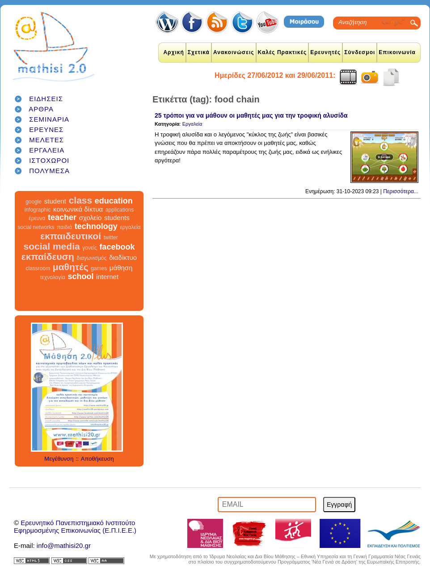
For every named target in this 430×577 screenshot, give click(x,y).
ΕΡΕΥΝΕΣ (46, 129)
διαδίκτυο (123, 257)
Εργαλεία (192, 124)
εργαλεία (130, 227)
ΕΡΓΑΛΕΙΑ (46, 150)
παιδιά (64, 227)
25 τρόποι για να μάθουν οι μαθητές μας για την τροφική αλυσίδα (251, 115)
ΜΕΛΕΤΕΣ (46, 140)
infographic (38, 209)
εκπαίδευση (47, 256)
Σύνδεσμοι (359, 52)
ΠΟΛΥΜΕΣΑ (49, 170)
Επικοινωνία (397, 52)
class (81, 200)
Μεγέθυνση (58, 458)
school (80, 276)
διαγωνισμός (91, 258)
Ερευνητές (325, 52)
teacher (62, 217)
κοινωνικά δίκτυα (78, 209)
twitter (111, 237)
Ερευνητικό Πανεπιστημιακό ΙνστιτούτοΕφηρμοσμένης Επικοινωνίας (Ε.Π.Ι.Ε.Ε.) (75, 526)
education (114, 201)
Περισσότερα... (400, 191)
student (55, 201)
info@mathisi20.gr (64, 545)
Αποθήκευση (97, 458)
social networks (36, 227)
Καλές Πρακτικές (282, 52)
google (33, 201)
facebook (117, 247)
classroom (38, 268)
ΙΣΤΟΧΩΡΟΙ (49, 160)
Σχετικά (199, 52)
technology (96, 226)
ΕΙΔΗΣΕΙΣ (46, 98)
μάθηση (121, 267)
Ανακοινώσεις (233, 52)
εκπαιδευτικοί (70, 236)
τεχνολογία (52, 277)
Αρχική (173, 52)
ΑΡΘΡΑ (41, 109)
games (99, 268)
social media (52, 246)
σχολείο (90, 217)
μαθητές (71, 267)
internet (107, 276)
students (117, 217)
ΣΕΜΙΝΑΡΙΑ (49, 119)
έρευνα (37, 218)
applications (119, 209)
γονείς (89, 247)
